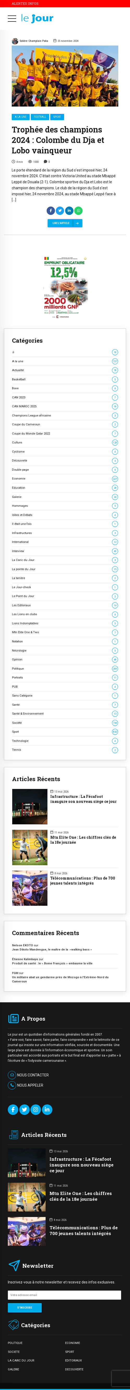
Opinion (65, 659)
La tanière (65, 578)
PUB (65, 687)
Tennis (65, 750)
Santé (65, 705)
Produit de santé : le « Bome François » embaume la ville (52, 963)
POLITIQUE (15, 1343)
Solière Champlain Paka (30, 41)
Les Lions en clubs (65, 614)
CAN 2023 (65, 397)
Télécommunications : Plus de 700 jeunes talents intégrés (82, 881)
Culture (65, 442)
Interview (65, 551)
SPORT (69, 1352)
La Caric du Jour (65, 560)
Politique (65, 669)
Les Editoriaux (65, 605)
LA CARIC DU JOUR (21, 1360)
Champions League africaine (65, 416)
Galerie (65, 497)
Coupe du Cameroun (65, 424)
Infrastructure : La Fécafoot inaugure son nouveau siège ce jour (83, 799)
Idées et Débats (65, 515)
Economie (65, 479)
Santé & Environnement (65, 714)
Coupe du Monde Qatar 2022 (65, 434)
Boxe (65, 388)
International (65, 542)
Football (40, 117)
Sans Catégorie (65, 696)
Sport (57, 117)
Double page (65, 470)
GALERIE (13, 1369)
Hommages (65, 506)
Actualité (65, 370)
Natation (65, 641)
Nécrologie (65, 651)
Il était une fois (65, 524)
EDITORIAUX (73, 1360)
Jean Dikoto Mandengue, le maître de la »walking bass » (52, 949)
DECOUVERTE (74, 1369)
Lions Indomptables (65, 623)
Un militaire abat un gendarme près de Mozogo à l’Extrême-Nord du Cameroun (60, 979)
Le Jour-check (65, 587)
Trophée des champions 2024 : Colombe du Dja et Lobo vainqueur (58, 140)
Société (65, 723)
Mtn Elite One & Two (65, 632)
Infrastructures (65, 533)
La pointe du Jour (65, 569)
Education (65, 488)
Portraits (65, 678)
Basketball (65, 379)
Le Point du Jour (65, 596)
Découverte (65, 461)
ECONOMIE (72, 1343)
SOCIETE (14, 1352)
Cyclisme (65, 452)
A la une (21, 117)
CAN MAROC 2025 (65, 406)
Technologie (65, 741)
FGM (15, 973)
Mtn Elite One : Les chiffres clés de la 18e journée (83, 840)
